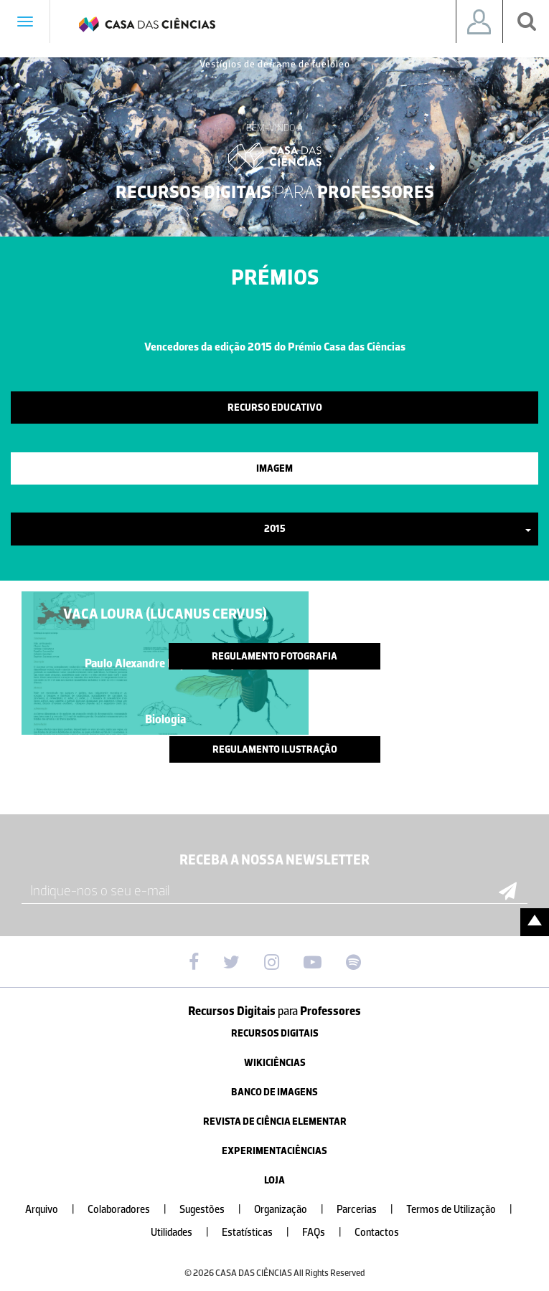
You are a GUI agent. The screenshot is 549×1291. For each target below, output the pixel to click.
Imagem (274, 468)
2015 (398, 529)
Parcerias (371, 1209)
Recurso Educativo (274, 407)
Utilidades (185, 1232)
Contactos (377, 1232)
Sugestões (216, 1209)
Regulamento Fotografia (274, 656)
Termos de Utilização (465, 1209)
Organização (294, 1209)
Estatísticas (261, 1232)
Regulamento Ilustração (274, 749)
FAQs (327, 1232)
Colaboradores (133, 1209)
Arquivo (55, 1209)
